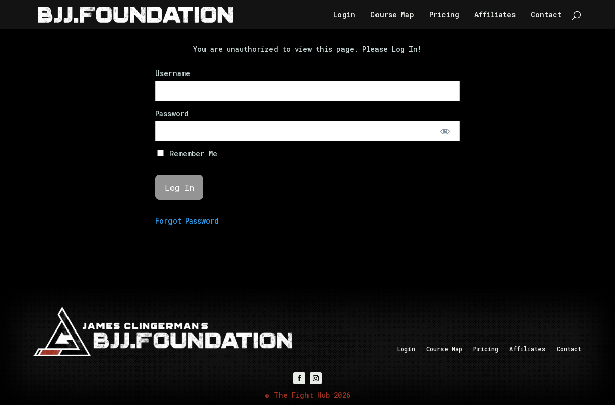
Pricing (444, 15)
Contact (546, 15)
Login (344, 15)
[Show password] (445, 131)
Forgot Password (187, 221)
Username (172, 73)
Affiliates (495, 15)
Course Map (392, 15)
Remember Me (187, 153)
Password (172, 113)
